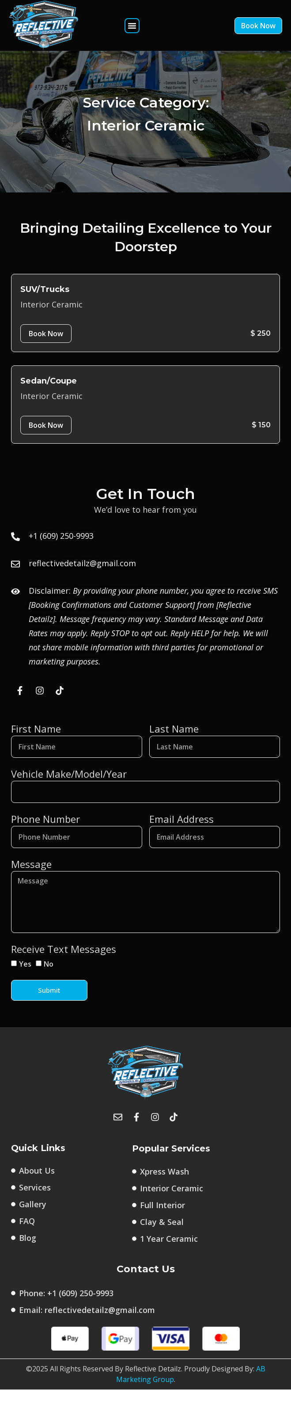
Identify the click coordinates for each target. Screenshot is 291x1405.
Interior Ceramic (51, 320)
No (48, 979)
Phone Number (45, 834)
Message (31, 879)
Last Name (174, 744)
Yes (25, 979)
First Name (36, 744)
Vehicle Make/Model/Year (69, 789)
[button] (132, 25)
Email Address (181, 834)
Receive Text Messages (63, 964)
